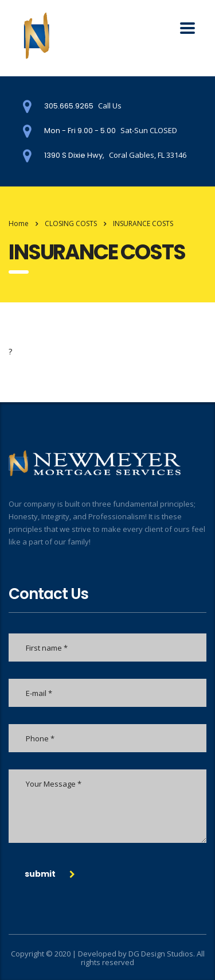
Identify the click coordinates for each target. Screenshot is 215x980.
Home (19, 223)
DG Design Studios (160, 953)
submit (50, 874)
